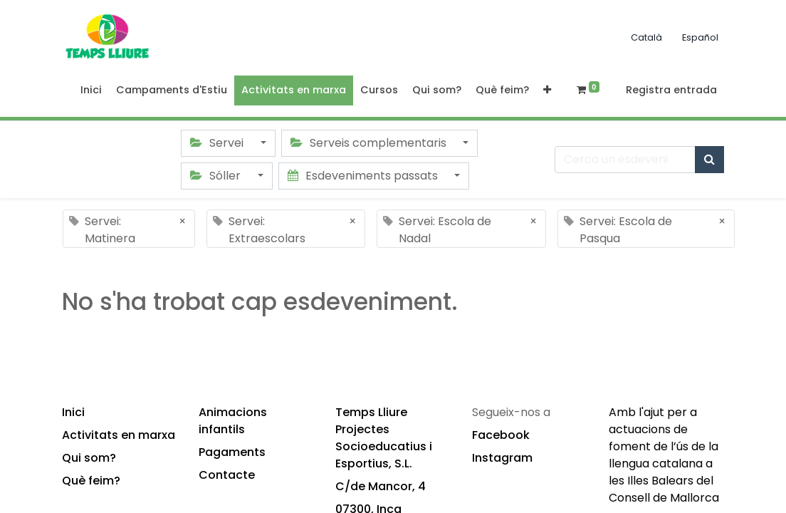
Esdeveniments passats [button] (364, 175)
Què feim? (91, 480)
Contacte (227, 475)
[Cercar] (709, 159)
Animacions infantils (233, 420)
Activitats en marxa (118, 435)
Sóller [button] (216, 175)
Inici (73, 412)
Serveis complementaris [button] (369, 143)
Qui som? (89, 458)
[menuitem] (91, 90)
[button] (547, 90)
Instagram (502, 458)
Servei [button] (218, 143)
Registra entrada (671, 90)
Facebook (501, 435)
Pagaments (232, 452)
